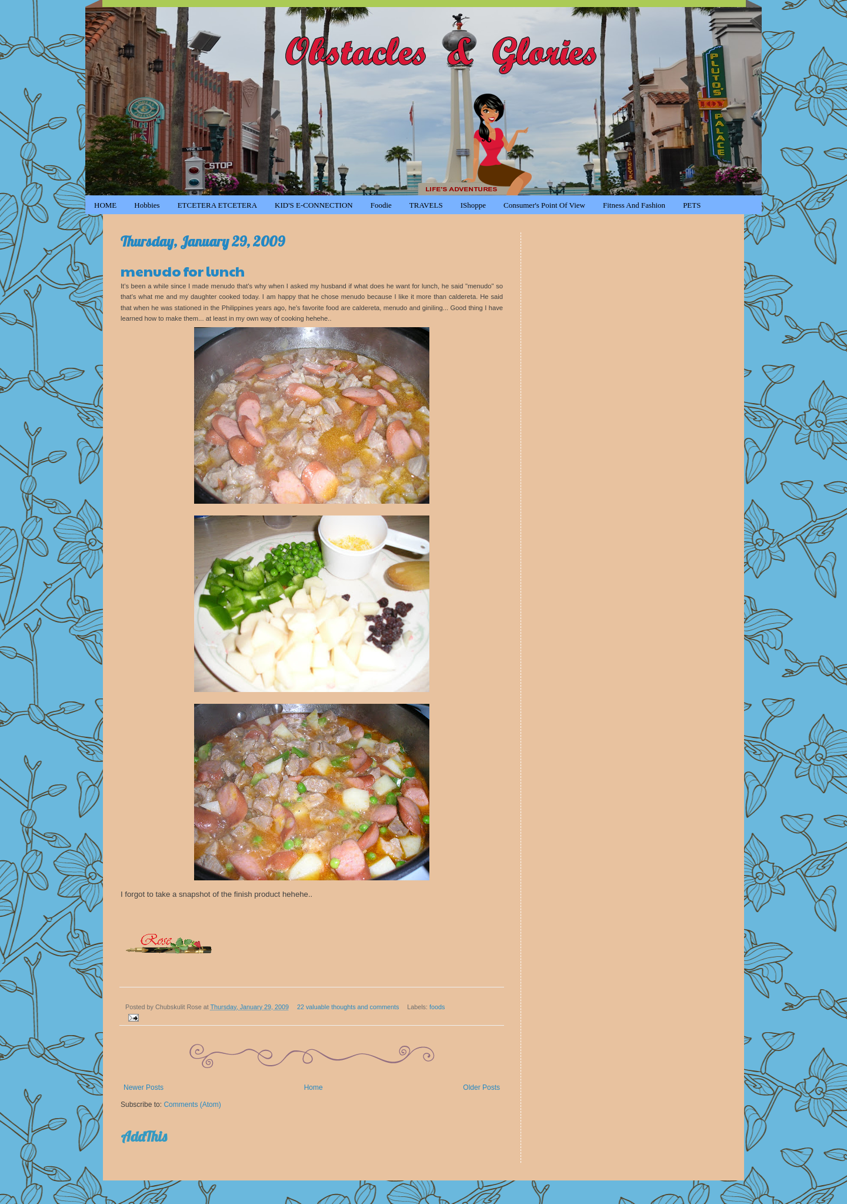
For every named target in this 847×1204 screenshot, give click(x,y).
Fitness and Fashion (634, 205)
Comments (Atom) (192, 1104)
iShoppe (473, 205)
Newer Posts (144, 1087)
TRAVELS (426, 205)
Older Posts (481, 1087)
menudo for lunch (183, 271)
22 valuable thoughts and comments (348, 1006)
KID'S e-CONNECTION (314, 205)
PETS (692, 205)
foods (437, 1006)
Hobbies (146, 205)
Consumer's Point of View (544, 205)
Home (313, 1087)
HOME (105, 205)
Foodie (381, 205)
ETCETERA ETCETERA (217, 205)
